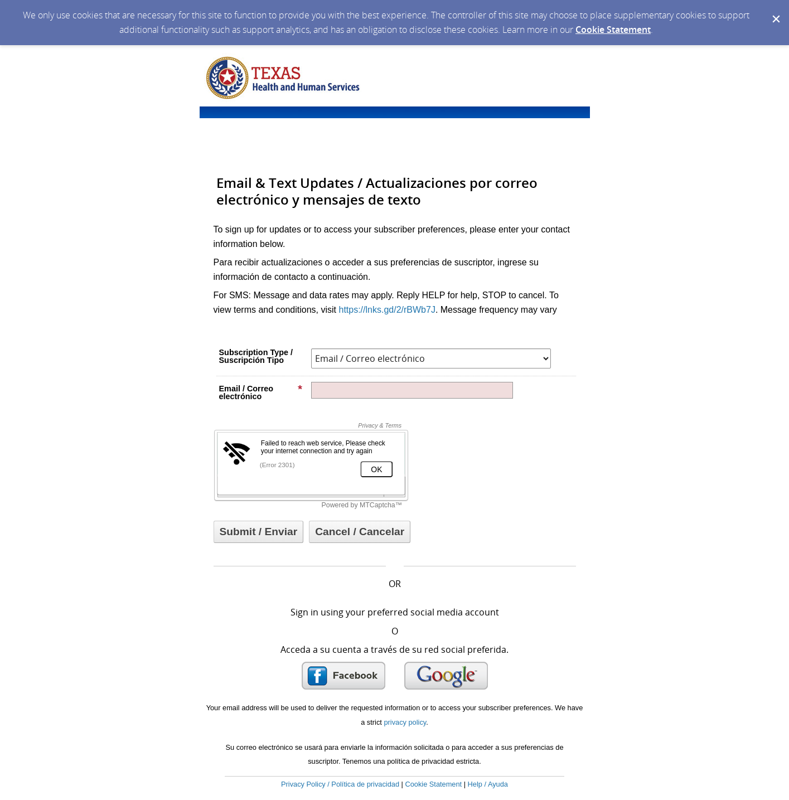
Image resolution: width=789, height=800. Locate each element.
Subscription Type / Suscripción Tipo (256, 356)
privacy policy (405, 722)
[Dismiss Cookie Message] (775, 10)
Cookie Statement (613, 29)
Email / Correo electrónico (261, 392)
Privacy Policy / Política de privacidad (340, 784)
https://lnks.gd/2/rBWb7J (386, 309)
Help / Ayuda (488, 784)
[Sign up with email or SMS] (259, 532)
